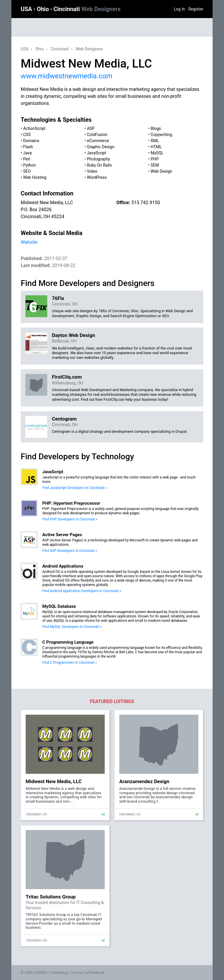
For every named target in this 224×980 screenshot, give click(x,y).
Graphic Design (100, 146)
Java (27, 153)
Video (92, 171)
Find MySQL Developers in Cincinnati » (72, 627)
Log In (179, 9)
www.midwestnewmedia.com (66, 76)
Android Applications (62, 566)
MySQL (157, 153)
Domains (31, 140)
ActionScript (34, 128)
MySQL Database (59, 606)
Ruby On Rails (99, 165)
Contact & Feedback (88, 972)
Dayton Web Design (73, 335)
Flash (28, 146)
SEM (155, 165)
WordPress (97, 177)
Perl (26, 159)
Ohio (43, 9)
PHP (155, 159)
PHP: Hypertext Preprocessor (71, 503)
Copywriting (161, 134)
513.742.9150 (145, 202)
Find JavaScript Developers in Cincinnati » (74, 488)
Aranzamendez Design (144, 781)
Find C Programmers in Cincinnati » (69, 663)
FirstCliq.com (67, 377)
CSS (27, 134)
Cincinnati (86, 9)
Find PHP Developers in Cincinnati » (69, 519)
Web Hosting (34, 177)
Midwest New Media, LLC (54, 781)
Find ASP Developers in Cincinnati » (69, 551)
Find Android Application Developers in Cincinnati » (81, 591)
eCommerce (98, 140)
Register (195, 9)
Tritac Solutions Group (51, 897)
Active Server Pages (62, 534)
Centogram (64, 419)
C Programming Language (68, 642)
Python (29, 165)
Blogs (156, 128)
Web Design (161, 171)
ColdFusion (97, 134)
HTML (156, 146)
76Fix (58, 298)
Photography (98, 159)
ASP (90, 128)
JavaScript (96, 153)
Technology (59, 972)
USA (27, 9)
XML (155, 140)
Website (29, 242)
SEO (27, 171)
